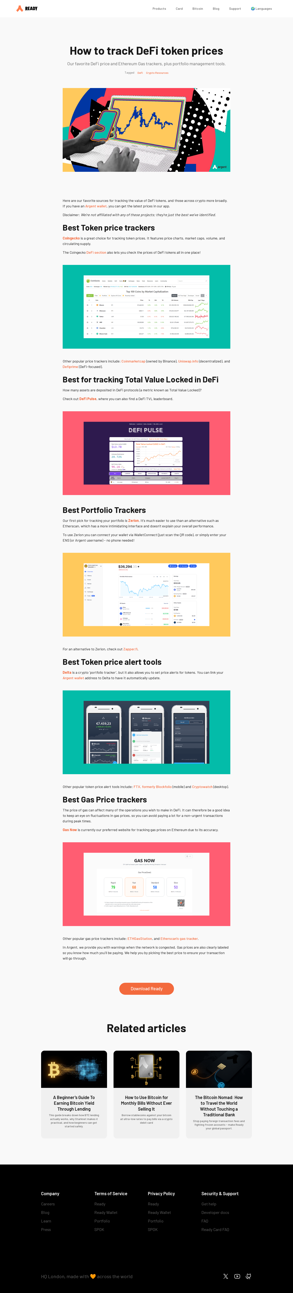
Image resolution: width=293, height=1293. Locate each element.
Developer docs (215, 1212)
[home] (80, 8)
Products (159, 8)
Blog (216, 8)
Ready (99, 1203)
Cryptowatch (202, 786)
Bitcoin (197, 8)
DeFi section (96, 252)
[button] (159, 8)
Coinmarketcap (133, 361)
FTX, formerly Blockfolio (153, 786)
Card (179, 8)
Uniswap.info (188, 361)
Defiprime (70, 366)
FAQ (204, 1220)
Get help (208, 1203)
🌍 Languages (261, 8)
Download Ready (147, 988)
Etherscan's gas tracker (179, 938)
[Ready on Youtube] (237, 1276)
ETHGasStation (140, 938)
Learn (46, 1220)
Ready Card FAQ (215, 1229)
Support (235, 8)
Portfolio (102, 1220)
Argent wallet (96, 206)
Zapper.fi (130, 649)
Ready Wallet (105, 1212)
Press (46, 1229)
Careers (48, 1203)
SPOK (99, 1229)
